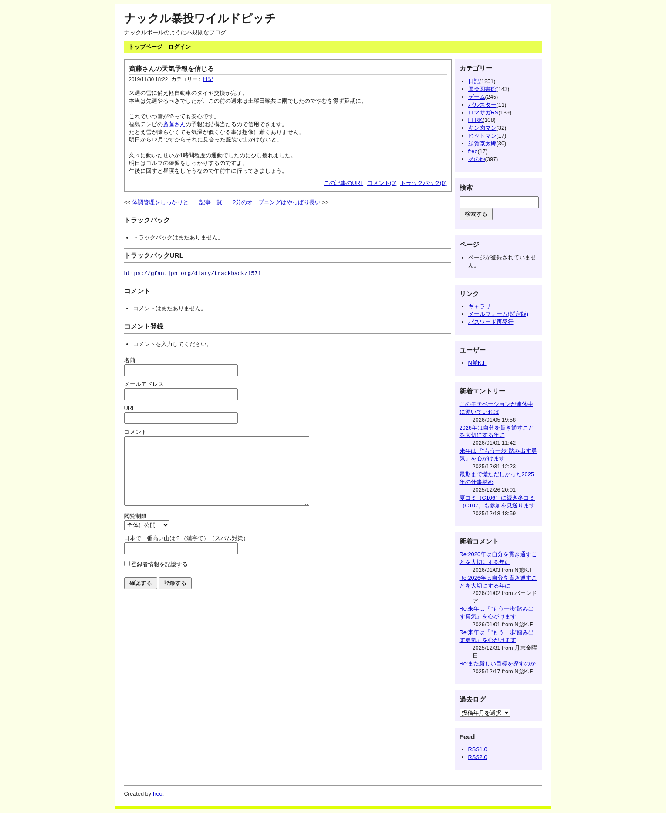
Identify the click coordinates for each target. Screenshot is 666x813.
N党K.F (477, 362)
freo (473, 151)
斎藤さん (174, 124)
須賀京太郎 (482, 143)
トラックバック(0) (423, 183)
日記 (208, 79)
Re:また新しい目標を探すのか (498, 663)
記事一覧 (210, 202)
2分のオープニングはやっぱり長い (277, 202)
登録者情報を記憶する (159, 577)
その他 (476, 159)
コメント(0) (382, 183)
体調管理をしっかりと (160, 202)
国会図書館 (482, 89)
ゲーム (476, 97)
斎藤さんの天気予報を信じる (171, 68)
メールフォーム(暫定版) (498, 314)
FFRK (475, 120)
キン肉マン (482, 127)
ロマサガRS (483, 112)
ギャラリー (482, 306)
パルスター (482, 104)
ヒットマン (482, 135)
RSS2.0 (477, 757)
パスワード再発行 (491, 322)
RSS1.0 (477, 749)
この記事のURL (343, 183)
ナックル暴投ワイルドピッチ (200, 18)
